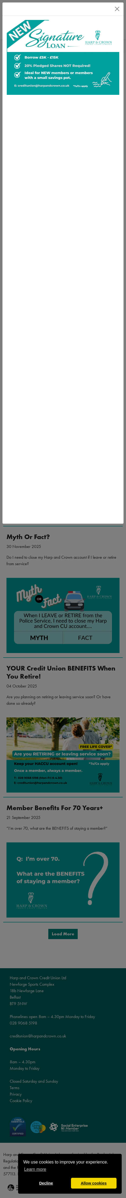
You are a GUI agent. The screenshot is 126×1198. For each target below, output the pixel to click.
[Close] (117, 9)
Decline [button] (46, 1183)
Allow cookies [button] (94, 1183)
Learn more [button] (35, 1169)
